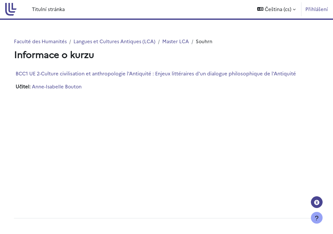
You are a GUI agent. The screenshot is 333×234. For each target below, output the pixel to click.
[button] (276, 9)
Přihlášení (316, 9)
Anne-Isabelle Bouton (66, 86)
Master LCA (186, 41)
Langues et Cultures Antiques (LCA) (124, 41)
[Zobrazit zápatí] (317, 218)
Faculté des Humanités (49, 41)
